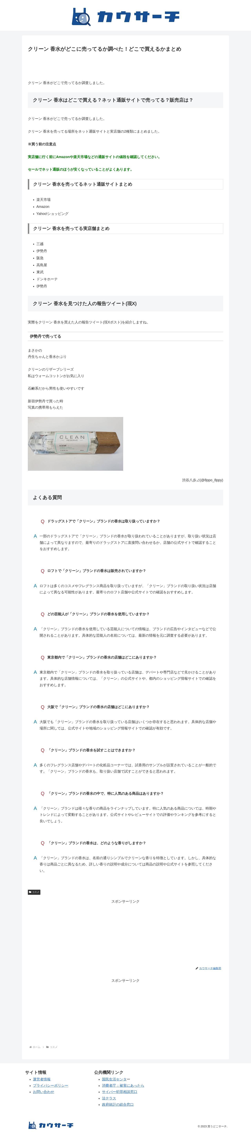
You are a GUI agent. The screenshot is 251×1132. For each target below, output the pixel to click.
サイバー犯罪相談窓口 (119, 1092)
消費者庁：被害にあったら (123, 1086)
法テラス (109, 1098)
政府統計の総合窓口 (118, 1105)
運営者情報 (42, 1079)
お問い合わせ (43, 1092)
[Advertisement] (125, 64)
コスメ (34, 892)
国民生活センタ (114, 1079)
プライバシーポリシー (50, 1086)
